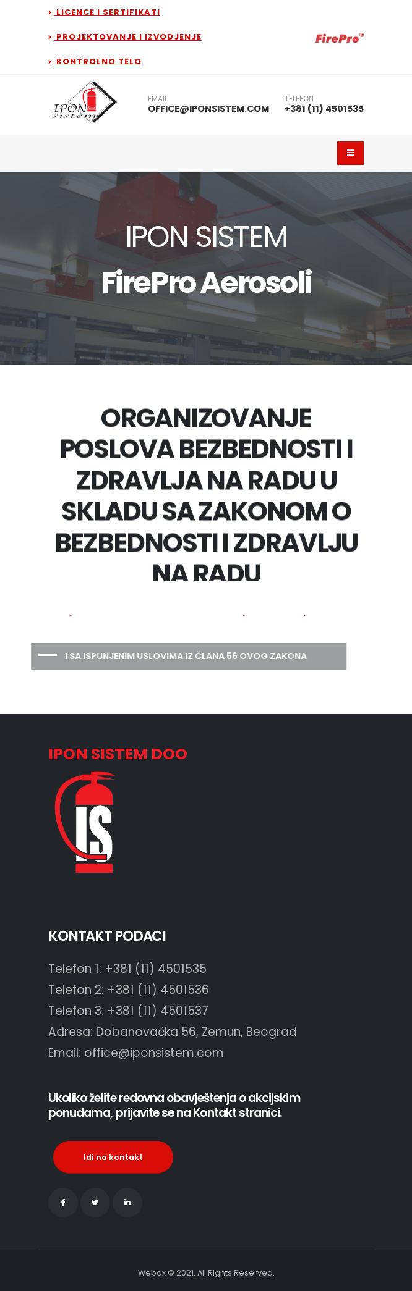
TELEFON (299, 99)
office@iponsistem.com (154, 1053)
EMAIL (158, 99)
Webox (152, 1273)
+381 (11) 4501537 (157, 1011)
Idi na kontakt (113, 1157)
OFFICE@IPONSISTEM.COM (208, 109)
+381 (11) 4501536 (158, 990)
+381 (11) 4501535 (324, 109)
